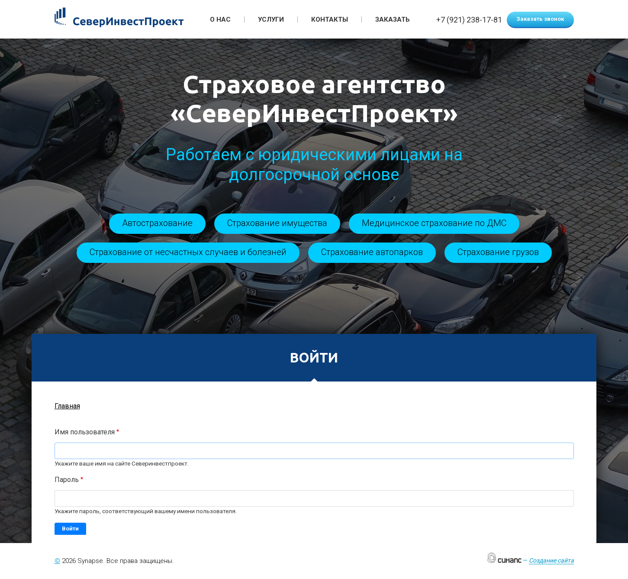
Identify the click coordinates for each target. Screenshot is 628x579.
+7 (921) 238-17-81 (469, 20)
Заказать (392, 19)
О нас (220, 19)
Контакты (329, 19)
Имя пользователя (85, 432)
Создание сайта (551, 560)
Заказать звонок (540, 19)
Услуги (271, 19)
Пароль (67, 479)
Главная (67, 406)
